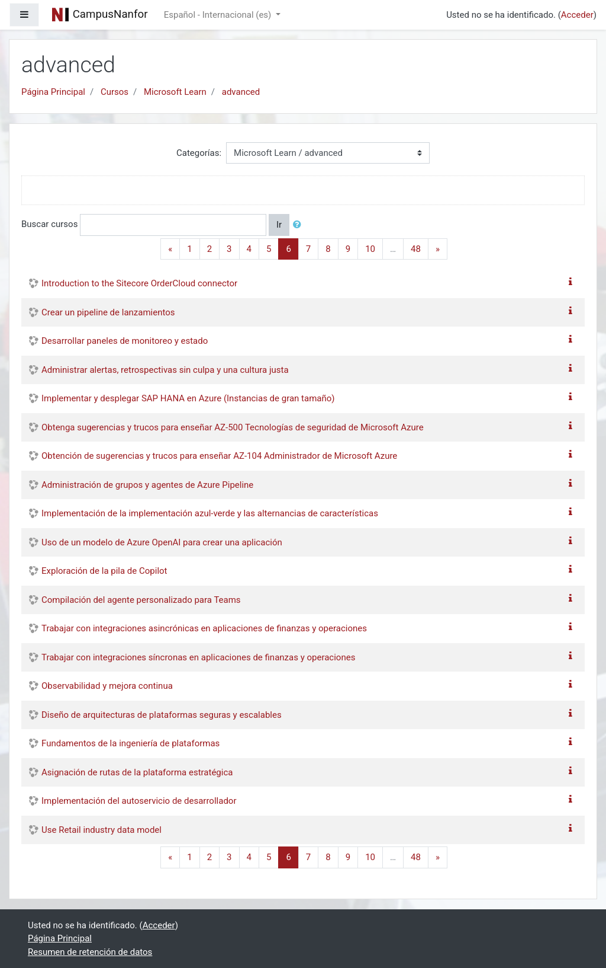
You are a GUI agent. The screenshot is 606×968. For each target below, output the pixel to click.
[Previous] (170, 249)
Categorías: (198, 153)
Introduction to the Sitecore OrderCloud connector (139, 283)
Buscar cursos (49, 224)
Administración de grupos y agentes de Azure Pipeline (147, 485)
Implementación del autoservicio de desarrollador (138, 801)
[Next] (437, 249)
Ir (279, 224)
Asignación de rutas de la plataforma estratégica (137, 772)
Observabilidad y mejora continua (107, 686)
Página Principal (53, 92)
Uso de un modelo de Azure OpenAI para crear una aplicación (161, 542)
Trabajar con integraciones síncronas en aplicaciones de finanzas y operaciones (198, 657)
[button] (299, 225)
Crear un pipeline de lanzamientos (108, 312)
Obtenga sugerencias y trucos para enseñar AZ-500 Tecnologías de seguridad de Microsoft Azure (232, 427)
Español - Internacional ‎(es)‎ (218, 14)
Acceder (577, 14)
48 (416, 249)
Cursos (114, 92)
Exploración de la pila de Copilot (104, 571)
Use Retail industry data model (101, 830)
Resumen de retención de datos (90, 952)
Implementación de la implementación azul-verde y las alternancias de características (209, 513)
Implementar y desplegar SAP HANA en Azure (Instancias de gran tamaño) (188, 398)
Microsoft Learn (175, 92)
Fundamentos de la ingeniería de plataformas (130, 743)
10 (370, 249)
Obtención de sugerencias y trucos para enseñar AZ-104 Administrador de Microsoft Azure (219, 456)
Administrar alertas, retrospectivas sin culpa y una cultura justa (165, 370)
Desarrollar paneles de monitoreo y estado (124, 341)
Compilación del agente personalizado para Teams (141, 600)
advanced (241, 92)
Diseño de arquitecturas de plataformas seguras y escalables (161, 715)
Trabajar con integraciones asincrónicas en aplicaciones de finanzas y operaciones (204, 628)
